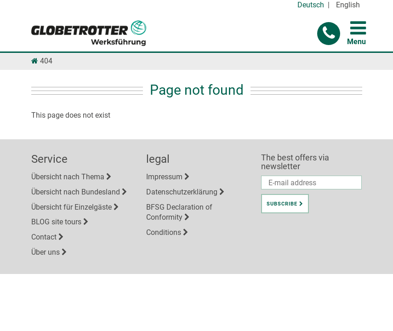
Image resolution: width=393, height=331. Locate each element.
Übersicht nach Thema (67, 176)
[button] (328, 33)
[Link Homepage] (34, 61)
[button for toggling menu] (358, 28)
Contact (44, 237)
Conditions (163, 232)
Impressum (164, 176)
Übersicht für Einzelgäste (71, 207)
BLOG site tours (56, 221)
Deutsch (310, 4)
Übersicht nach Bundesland (75, 192)
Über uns (45, 252)
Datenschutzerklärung (181, 192)
